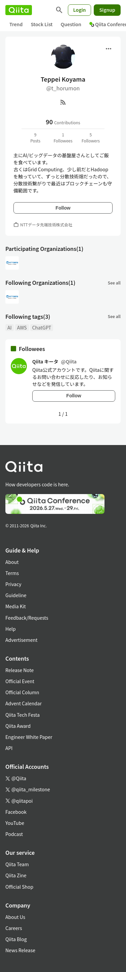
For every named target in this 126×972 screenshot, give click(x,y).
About (11, 562)
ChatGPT (41, 327)
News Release (20, 950)
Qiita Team (17, 864)
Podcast (14, 834)
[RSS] (63, 102)
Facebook (16, 811)
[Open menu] (108, 48)
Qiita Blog (16, 939)
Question (71, 24)
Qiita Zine (16, 875)
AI (9, 327)
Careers (13, 928)
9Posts (35, 137)
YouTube (14, 823)
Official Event (19, 681)
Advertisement (21, 639)
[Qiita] (18, 10)
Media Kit (15, 606)
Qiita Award (18, 725)
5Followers (91, 137)
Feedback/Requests (26, 617)
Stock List (41, 24)
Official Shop (19, 886)
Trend (16, 24)
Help (10, 628)
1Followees (62, 137)
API (8, 748)
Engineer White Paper (28, 737)
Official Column (22, 692)
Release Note (19, 670)
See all (114, 282)
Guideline (16, 595)
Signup (107, 9)
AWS (22, 327)
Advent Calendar (23, 703)
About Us (15, 917)
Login (79, 9)
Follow (62, 208)
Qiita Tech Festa (22, 714)
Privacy (13, 584)
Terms (12, 573)
